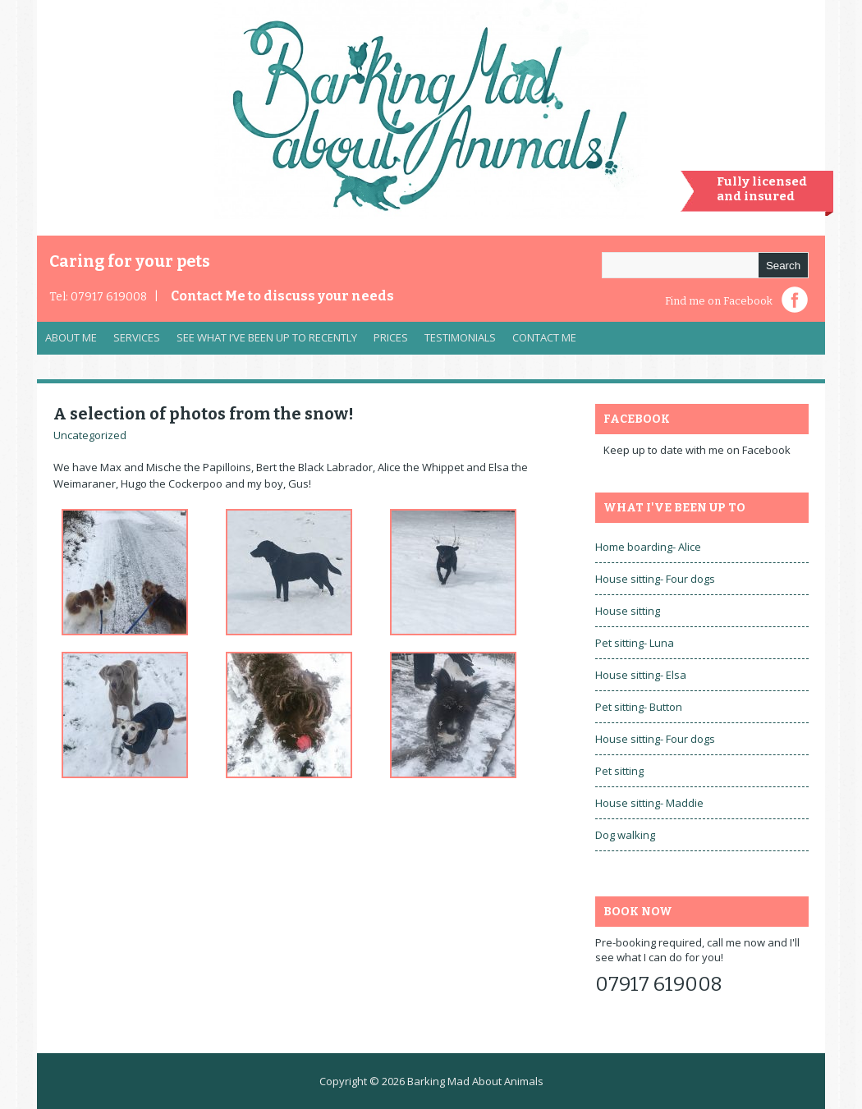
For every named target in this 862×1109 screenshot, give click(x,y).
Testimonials (460, 337)
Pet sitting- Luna (634, 642)
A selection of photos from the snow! (203, 414)
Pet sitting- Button (638, 706)
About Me (71, 337)
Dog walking (625, 834)
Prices (391, 337)
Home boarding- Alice (648, 546)
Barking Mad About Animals (475, 1081)
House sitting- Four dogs (655, 578)
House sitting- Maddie (649, 802)
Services (132, 341)
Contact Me (282, 296)
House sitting (627, 610)
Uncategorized (89, 435)
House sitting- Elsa (640, 674)
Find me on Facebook (719, 301)
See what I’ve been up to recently (267, 337)
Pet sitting (619, 770)
